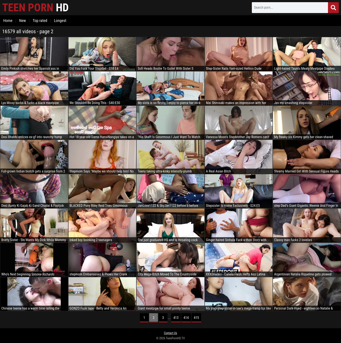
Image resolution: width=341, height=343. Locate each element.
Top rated (40, 20)
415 (196, 318)
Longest (60, 20)
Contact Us (170, 333)
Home (7, 20)
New (22, 20)
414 (186, 318)
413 (176, 318)
